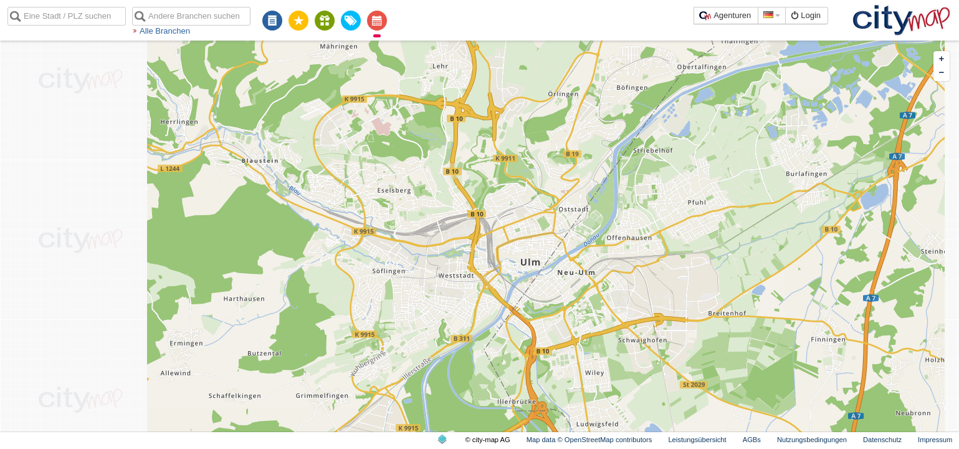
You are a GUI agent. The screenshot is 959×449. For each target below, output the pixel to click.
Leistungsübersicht (697, 439)
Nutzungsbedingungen (812, 439)
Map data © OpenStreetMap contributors (589, 439)
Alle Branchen (165, 31)
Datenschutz (882, 439)
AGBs (752, 439)
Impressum (935, 439)
